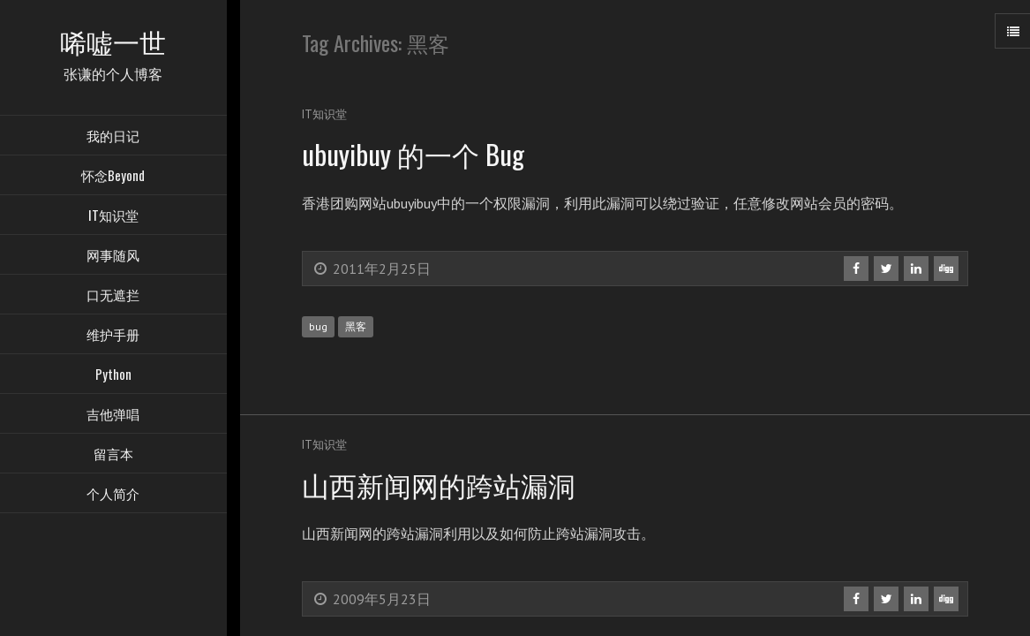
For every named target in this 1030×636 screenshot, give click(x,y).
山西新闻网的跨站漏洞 (443, 483)
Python (113, 375)
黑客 (355, 326)
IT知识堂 (113, 216)
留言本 (113, 455)
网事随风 (112, 256)
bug (318, 326)
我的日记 (112, 137)
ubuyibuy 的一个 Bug (417, 153)
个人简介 (112, 494)
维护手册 (112, 335)
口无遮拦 (112, 296)
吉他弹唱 (112, 415)
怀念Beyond (113, 176)
